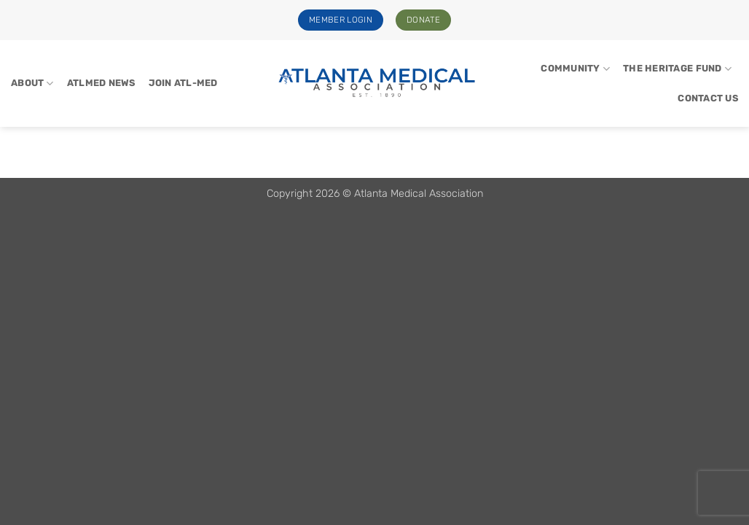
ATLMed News (101, 82)
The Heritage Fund (677, 69)
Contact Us (708, 98)
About (32, 83)
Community (575, 69)
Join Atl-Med (183, 82)
